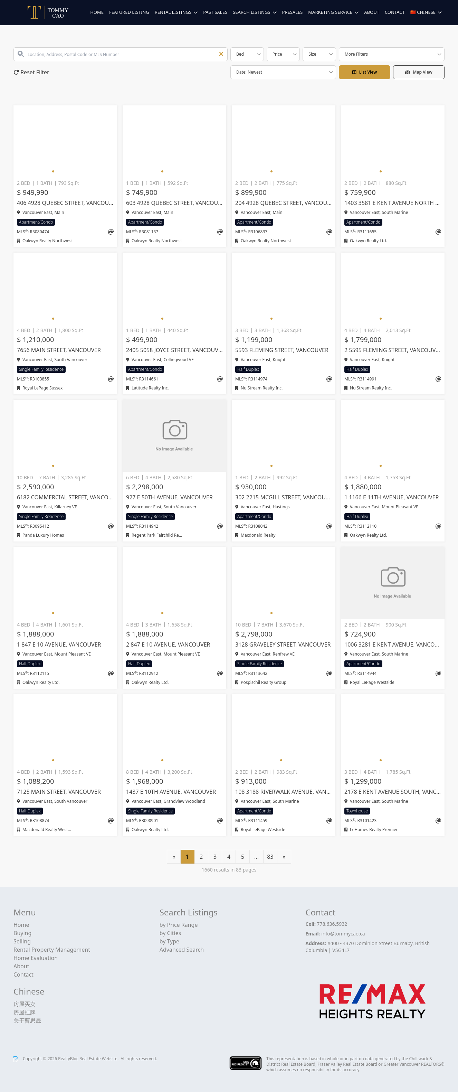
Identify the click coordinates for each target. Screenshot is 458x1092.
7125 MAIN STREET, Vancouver (59, 791)
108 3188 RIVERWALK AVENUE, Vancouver (283, 791)
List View (364, 72)
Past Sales (215, 12)
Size (312, 54)
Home (97, 12)
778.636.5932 (332, 924)
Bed (240, 54)
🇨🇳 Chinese (423, 12)
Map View (418, 72)
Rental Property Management (51, 949)
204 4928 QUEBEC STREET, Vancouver (283, 202)
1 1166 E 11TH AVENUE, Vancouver (391, 497)
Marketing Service (330, 12)
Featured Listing (129, 12)
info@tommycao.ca (343, 933)
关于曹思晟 (27, 1020)
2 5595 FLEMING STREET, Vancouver (392, 350)
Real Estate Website (98, 1059)
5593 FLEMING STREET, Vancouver (281, 350)
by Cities (170, 933)
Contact (395, 12)
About (371, 12)
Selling (22, 941)
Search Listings (251, 12)
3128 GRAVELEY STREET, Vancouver (283, 644)
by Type (169, 941)
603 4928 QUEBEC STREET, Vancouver (174, 202)
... (256, 856)
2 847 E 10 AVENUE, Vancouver (168, 644)
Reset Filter (31, 72)
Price (277, 54)
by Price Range (179, 925)
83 (270, 856)
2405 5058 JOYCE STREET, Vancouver (174, 350)
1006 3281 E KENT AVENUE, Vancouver (392, 644)
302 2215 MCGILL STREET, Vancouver (283, 497)
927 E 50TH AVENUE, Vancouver (169, 497)
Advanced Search (182, 949)
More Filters (356, 54)
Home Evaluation (35, 958)
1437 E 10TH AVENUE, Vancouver (171, 791)
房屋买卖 (24, 1004)
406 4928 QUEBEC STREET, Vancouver (65, 202)
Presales (292, 12)
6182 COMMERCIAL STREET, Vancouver (65, 497)
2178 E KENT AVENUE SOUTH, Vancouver (392, 791)
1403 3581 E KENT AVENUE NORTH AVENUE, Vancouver (392, 202)
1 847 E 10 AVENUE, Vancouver (59, 644)
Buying (22, 933)
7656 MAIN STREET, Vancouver (59, 350)
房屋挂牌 (24, 1012)
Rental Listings (173, 12)
